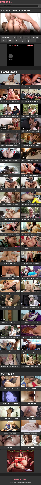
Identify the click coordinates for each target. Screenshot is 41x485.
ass (20, 37)
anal (5, 41)
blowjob (27, 37)
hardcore (35, 37)
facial (11, 41)
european (32, 41)
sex (25, 41)
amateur (6, 37)
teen (14, 37)
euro (18, 41)
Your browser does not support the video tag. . (20, 24)
